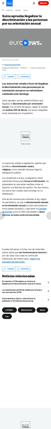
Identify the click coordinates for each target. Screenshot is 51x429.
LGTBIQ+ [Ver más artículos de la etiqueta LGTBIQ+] (9, 310)
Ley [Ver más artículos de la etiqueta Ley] (7, 316)
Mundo (18, 10)
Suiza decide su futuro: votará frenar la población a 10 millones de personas (18, 299)
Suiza (26, 10)
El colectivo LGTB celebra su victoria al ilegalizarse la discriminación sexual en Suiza (21, 282)
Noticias (10, 10)
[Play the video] (25, 43)
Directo (43, 3)
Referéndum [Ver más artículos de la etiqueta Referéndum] (26, 310)
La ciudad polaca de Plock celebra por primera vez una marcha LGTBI (22, 291)
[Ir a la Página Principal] (9, 3)
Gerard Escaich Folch (12, 65)
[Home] (3, 10)
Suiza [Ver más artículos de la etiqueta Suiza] (42, 310)
